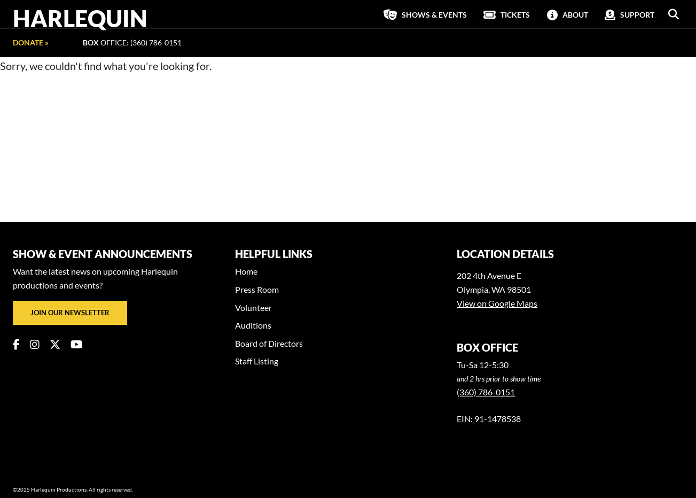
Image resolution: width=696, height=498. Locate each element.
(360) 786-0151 (486, 392)
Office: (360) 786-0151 (132, 42)
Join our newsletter (70, 312)
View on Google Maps (497, 303)
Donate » (31, 42)
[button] (673, 14)
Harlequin (80, 18)
